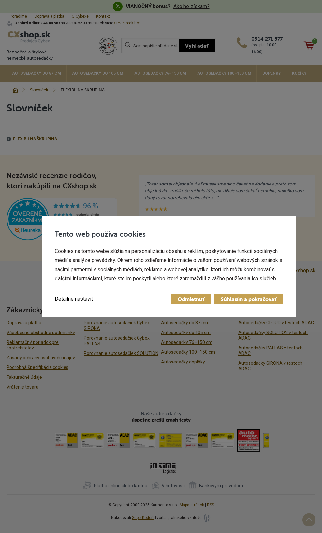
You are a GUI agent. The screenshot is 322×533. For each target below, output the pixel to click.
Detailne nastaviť (74, 299)
